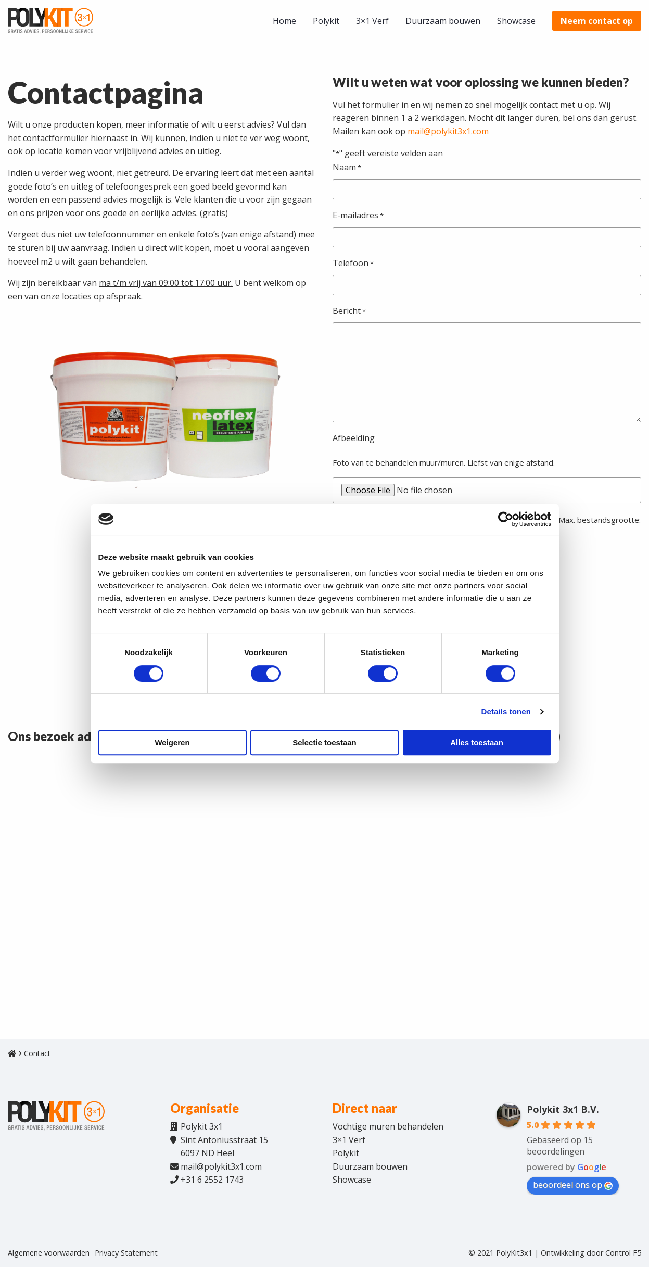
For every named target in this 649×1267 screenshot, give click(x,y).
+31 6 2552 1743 (212, 1179)
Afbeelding (354, 438)
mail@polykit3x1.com (448, 131)
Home (284, 21)
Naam (347, 167)
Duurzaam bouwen (442, 21)
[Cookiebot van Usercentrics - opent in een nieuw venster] (505, 519)
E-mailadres (358, 215)
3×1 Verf (372, 21)
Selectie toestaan (324, 742)
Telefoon (353, 263)
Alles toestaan (476, 742)
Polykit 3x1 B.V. (563, 1109)
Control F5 (623, 1253)
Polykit (326, 21)
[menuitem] (284, 21)
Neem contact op (597, 21)
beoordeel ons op (573, 1184)
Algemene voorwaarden (49, 1253)
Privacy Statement (126, 1253)
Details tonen (506, 711)
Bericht (349, 311)
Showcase (516, 21)
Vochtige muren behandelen (388, 1126)
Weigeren (172, 742)
